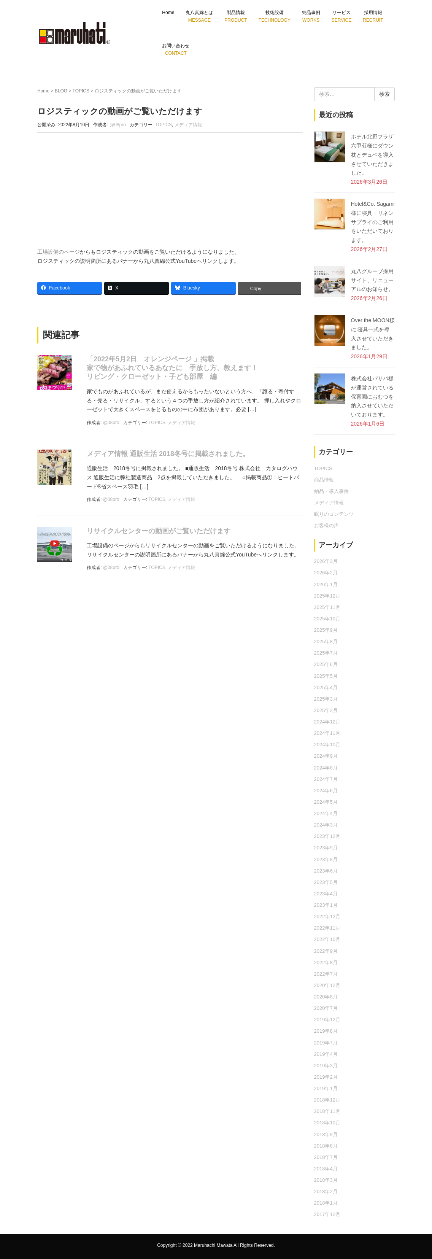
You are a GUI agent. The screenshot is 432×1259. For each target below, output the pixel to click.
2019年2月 (326, 1077)
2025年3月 (326, 699)
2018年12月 (327, 1100)
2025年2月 (326, 710)
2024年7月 (326, 779)
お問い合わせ (175, 49)
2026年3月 (326, 561)
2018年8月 (326, 1146)
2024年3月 (326, 825)
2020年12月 (327, 985)
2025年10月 (327, 619)
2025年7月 (326, 653)
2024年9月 (326, 756)
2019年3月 (326, 1065)
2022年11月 (327, 928)
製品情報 (235, 16)
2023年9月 (326, 847)
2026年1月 (326, 584)
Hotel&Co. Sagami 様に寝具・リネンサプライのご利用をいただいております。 (373, 222)
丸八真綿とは (199, 16)
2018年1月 (326, 1203)
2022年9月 (326, 951)
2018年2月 (326, 1191)
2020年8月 (326, 997)
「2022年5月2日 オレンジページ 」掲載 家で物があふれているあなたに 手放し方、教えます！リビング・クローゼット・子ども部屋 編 (172, 368)
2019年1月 (326, 1088)
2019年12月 (327, 1019)
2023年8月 (326, 859)
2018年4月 (326, 1169)
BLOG (61, 91)
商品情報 (324, 480)
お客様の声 (326, 525)
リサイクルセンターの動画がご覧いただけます (158, 531)
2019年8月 (326, 1031)
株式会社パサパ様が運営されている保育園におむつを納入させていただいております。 (372, 396)
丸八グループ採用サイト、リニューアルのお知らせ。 (372, 280)
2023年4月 (326, 894)
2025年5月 (326, 676)
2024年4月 (326, 813)
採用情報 (373, 16)
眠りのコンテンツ (334, 514)
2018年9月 (326, 1134)
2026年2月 (326, 572)
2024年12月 (327, 722)
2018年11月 (327, 1111)
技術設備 (275, 16)
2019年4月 (326, 1054)
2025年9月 (326, 630)
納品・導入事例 (331, 491)
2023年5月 (326, 882)
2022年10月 (327, 939)
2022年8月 (326, 962)
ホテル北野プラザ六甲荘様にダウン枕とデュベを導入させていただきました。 (372, 155)
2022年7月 (326, 974)
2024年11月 (327, 733)
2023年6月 (326, 871)
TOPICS (81, 91)
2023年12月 (327, 836)
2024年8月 (326, 768)
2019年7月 (326, 1043)
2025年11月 (327, 607)
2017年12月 (327, 1214)
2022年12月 (327, 916)
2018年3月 (326, 1180)
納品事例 (311, 16)
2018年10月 (327, 1122)
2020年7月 (326, 1008)
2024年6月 (326, 790)
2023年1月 (326, 905)
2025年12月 (327, 596)
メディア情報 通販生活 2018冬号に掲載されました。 (168, 454)
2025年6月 (326, 664)
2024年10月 (327, 744)
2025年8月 (326, 641)
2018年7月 (326, 1157)
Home (168, 12)
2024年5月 (326, 802)
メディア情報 (188, 124)
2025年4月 (326, 687)
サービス (341, 16)
